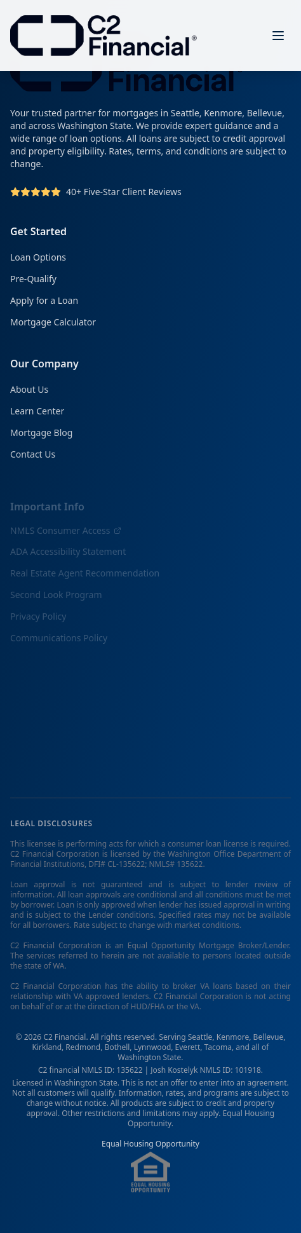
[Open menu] (278, 35)
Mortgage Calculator (53, 323)
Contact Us (32, 456)
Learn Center (37, 413)
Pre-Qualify (33, 279)
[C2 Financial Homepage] (103, 35)
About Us (29, 391)
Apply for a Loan (44, 301)
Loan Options (38, 258)
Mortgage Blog (41, 434)
